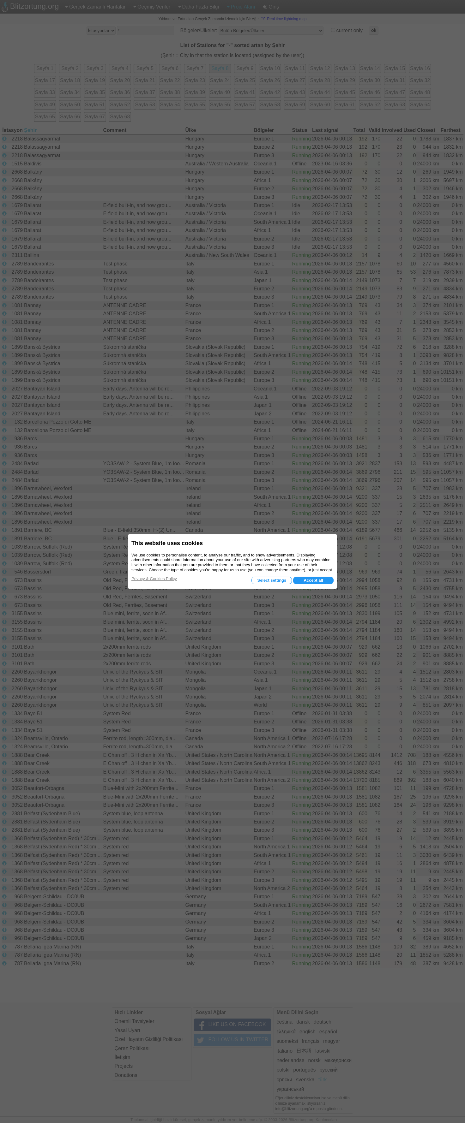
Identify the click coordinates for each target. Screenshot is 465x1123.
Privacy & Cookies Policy (154, 578)
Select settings (271, 580)
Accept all (313, 580)
